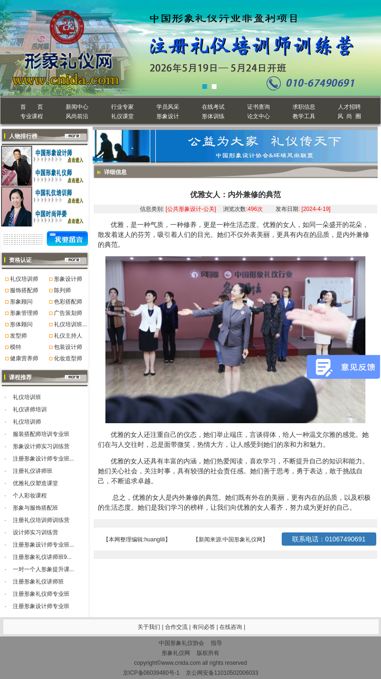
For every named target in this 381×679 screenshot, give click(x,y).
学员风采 (167, 107)
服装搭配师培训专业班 (41, 434)
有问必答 (204, 627)
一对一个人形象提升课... (43, 569)
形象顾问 (21, 301)
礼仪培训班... (70, 324)
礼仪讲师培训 (30, 409)
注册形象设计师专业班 (41, 606)
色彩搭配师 (68, 301)
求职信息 (304, 107)
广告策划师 (68, 313)
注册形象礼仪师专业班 (41, 594)
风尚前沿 (77, 116)
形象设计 (167, 116)
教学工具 (304, 116)
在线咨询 (231, 627)
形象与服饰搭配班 (35, 508)
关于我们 (149, 627)
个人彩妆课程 (30, 495)
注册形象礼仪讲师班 (38, 581)
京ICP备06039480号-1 (151, 673)
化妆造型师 (68, 358)
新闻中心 (77, 107)
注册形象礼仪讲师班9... (42, 557)
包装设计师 (68, 347)
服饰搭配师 (24, 290)
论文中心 (258, 116)
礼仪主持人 (68, 335)
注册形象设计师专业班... (43, 458)
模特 (15, 347)
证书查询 (258, 107)
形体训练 (213, 116)
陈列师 (62, 290)
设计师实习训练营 (35, 532)
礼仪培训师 (24, 279)
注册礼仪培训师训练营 (41, 520)
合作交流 (177, 627)
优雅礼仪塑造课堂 (35, 483)
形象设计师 (68, 279)
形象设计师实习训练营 (41, 446)
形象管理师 (24, 313)
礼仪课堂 (122, 116)
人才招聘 (349, 107)
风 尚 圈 (349, 116)
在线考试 (213, 107)
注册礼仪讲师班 (32, 471)
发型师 (18, 335)
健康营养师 (24, 358)
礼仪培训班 (27, 397)
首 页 (31, 107)
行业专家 (122, 107)
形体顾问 (21, 324)
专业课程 (31, 116)
